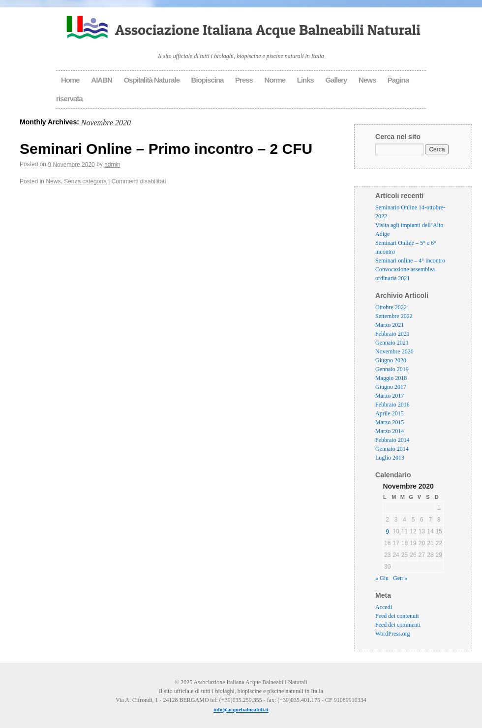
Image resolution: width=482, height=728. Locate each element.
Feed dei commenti (398, 625)
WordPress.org (392, 634)
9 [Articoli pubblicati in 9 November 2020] (387, 531)
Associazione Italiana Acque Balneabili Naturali (268, 29)
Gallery (336, 80)
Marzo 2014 (389, 431)
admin (112, 164)
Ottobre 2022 (391, 307)
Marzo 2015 (389, 422)
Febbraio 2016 (392, 404)
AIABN (101, 80)
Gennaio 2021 (392, 342)
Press (244, 80)
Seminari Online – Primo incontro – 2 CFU (166, 148)
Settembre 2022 (394, 316)
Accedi (383, 607)
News (367, 80)
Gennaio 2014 (392, 448)
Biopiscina (207, 80)
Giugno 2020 (390, 360)
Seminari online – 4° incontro (410, 260)
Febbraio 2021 (392, 333)
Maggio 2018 (391, 378)
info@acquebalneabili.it (241, 710)
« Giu (382, 578)
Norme (275, 80)
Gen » (400, 578)
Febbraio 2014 (392, 440)
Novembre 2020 (394, 351)
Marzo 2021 (389, 324)
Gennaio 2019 (392, 369)
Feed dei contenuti (397, 616)
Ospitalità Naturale (151, 80)
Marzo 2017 (389, 395)
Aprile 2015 (389, 413)
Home (70, 80)
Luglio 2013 (389, 457)
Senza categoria (85, 181)
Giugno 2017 (390, 386)
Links (305, 80)
